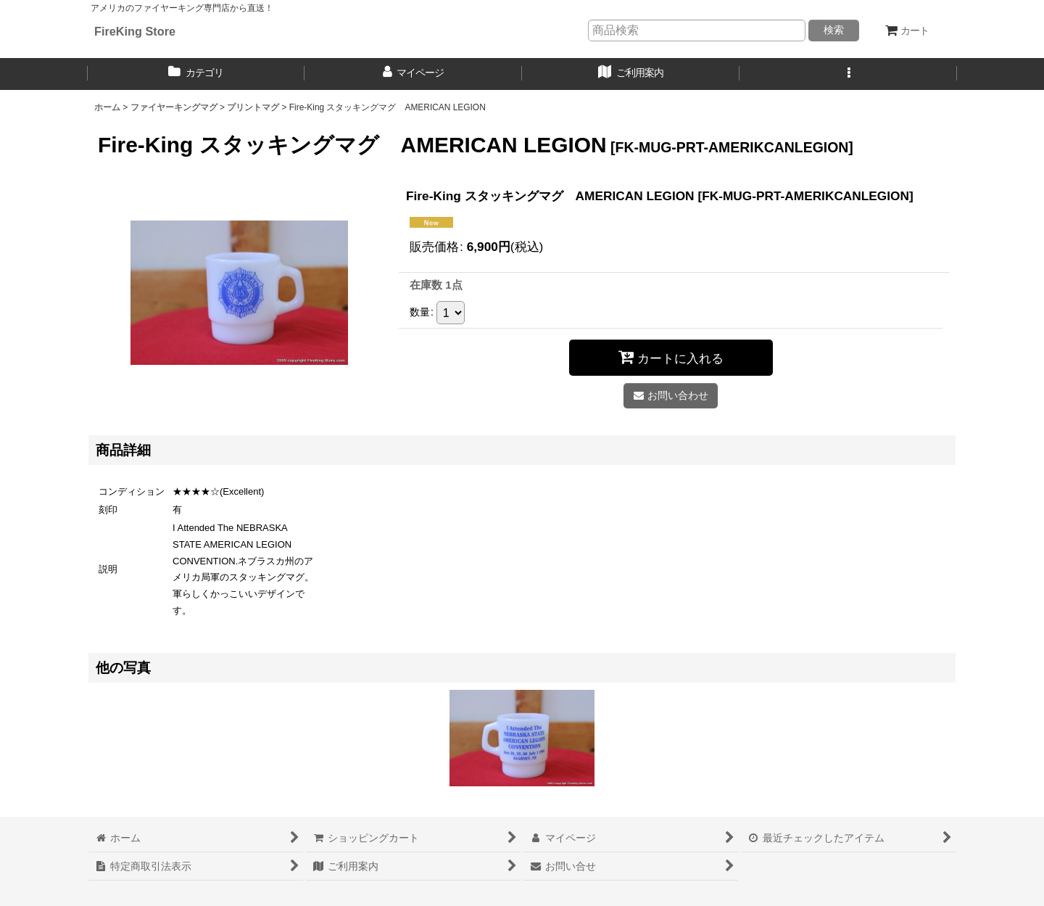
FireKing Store (134, 31)
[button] (848, 74)
